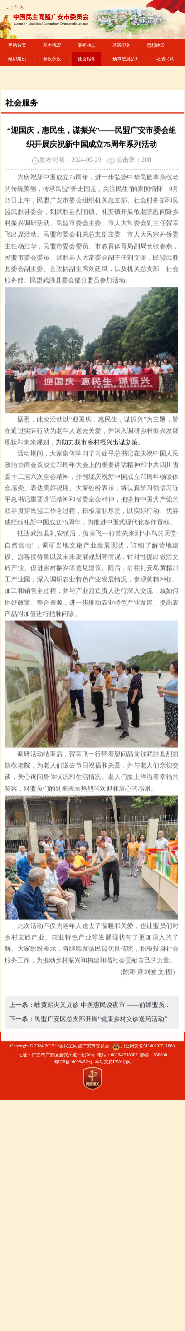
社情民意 (165, 58)
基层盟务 (121, 45)
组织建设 (17, 58)
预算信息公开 (126, 58)
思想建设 (156, 45)
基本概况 (52, 45)
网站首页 (17, 45)
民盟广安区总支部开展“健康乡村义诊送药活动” (100, 1047)
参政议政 (52, 58)
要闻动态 (87, 45)
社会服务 (87, 58)
